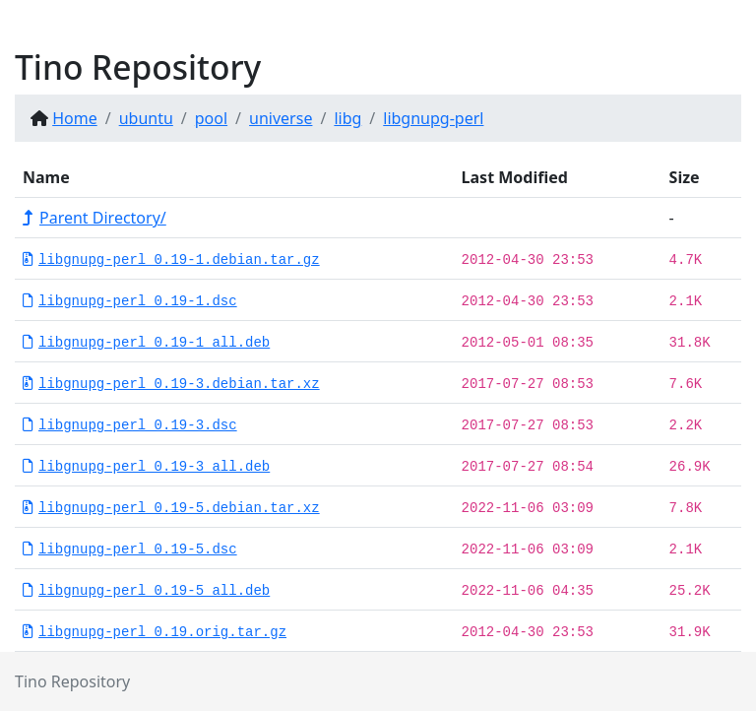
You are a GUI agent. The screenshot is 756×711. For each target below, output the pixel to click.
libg (347, 118)
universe (280, 118)
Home (74, 118)
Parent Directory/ (94, 217)
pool (211, 118)
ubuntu (146, 118)
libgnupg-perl (433, 118)
